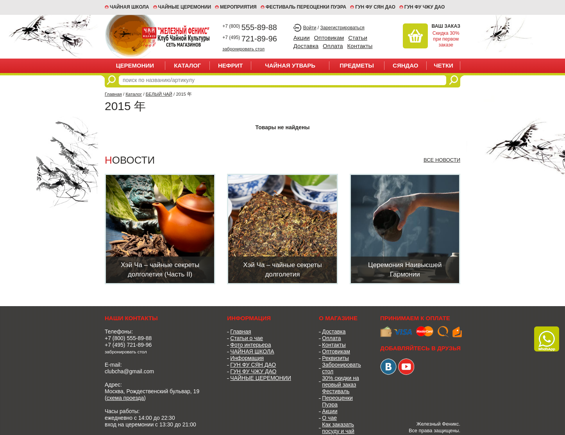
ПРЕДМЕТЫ (357, 65)
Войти (309, 27)
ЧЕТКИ (443, 65)
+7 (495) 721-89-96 (128, 345)
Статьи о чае (246, 338)
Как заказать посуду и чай (338, 427)
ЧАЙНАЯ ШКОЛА (252, 351)
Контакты (360, 46)
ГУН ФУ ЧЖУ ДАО (424, 7)
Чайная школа (129, 7)
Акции (301, 37)
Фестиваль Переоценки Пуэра (337, 398)
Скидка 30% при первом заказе (446, 39)
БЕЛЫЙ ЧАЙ (159, 94)
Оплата (333, 46)
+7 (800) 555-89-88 (128, 338)
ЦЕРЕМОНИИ (135, 65)
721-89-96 (249, 38)
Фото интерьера (250, 345)
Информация (247, 358)
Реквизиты (335, 358)
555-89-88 (249, 27)
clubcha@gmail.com (129, 371)
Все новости (442, 160)
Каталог (187, 65)
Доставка (305, 46)
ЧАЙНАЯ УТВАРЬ (290, 65)
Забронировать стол (341, 368)
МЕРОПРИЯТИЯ (238, 7)
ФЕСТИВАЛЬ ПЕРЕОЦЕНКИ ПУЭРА (306, 7)
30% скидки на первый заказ (340, 381)
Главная (113, 94)
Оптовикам (329, 37)
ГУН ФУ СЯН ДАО (375, 7)
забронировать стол (243, 48)
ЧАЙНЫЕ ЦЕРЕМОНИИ (184, 7)
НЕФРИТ (230, 65)
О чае (329, 418)
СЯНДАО (405, 65)
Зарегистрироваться (342, 27)
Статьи (357, 37)
